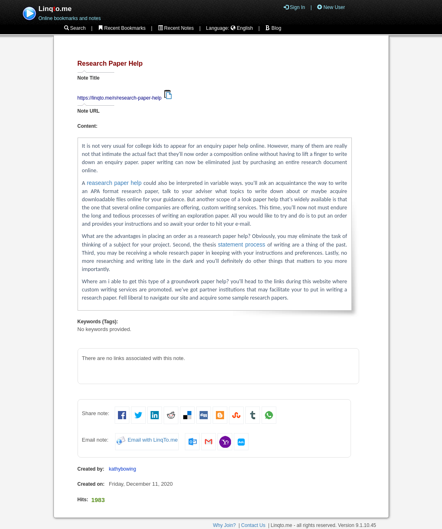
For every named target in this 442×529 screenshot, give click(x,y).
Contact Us (253, 525)
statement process (242, 244)
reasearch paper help (115, 183)
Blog (273, 28)
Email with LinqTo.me (153, 440)
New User (331, 7)
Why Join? (224, 525)
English (242, 28)
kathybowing (122, 469)
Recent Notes (176, 28)
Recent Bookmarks (122, 28)
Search (75, 28)
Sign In (294, 7)
